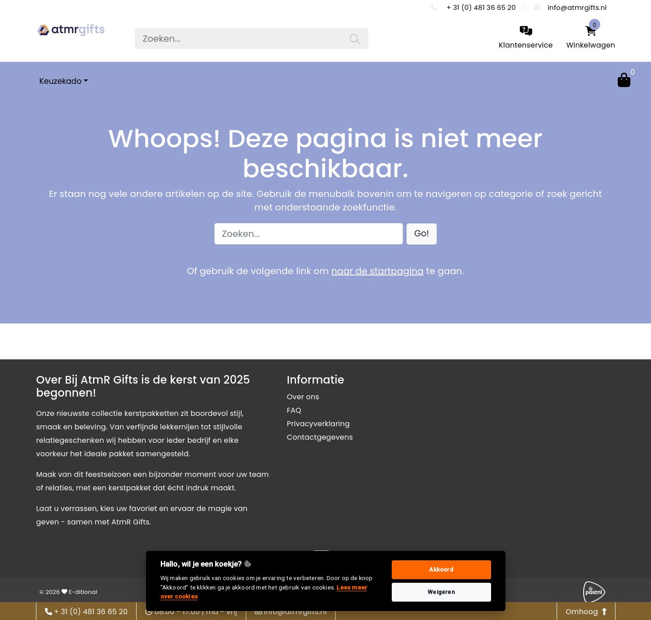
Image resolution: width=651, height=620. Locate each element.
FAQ (294, 410)
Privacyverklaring (318, 424)
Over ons (303, 397)
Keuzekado (61, 81)
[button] (422, 234)
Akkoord (441, 569)
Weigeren (441, 592)
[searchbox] (251, 38)
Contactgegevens (320, 437)
